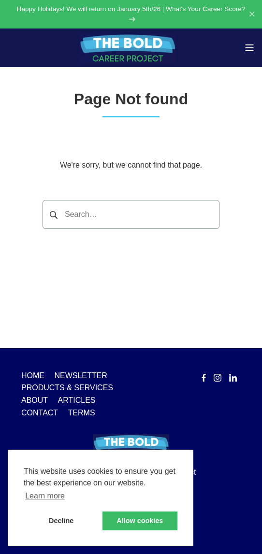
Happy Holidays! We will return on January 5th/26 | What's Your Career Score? (131, 13)
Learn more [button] (45, 496)
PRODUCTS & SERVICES (67, 388)
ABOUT (34, 400)
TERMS (81, 413)
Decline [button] (61, 521)
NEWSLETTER (80, 375)
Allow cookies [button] (139, 521)
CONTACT (39, 413)
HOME (32, 375)
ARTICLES (77, 400)
